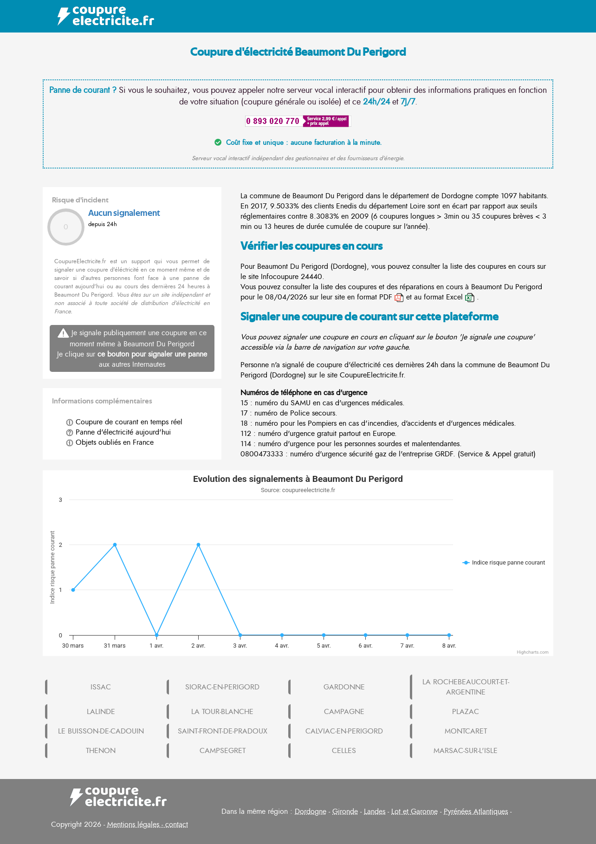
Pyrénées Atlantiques (476, 811)
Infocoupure (279, 277)
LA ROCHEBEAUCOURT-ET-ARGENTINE (465, 687)
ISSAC (101, 687)
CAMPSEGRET (223, 751)
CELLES (344, 751)
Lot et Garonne (414, 811)
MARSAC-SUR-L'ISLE (466, 751)
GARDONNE (344, 687)
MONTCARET (466, 731)
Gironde (345, 811)
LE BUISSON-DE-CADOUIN (101, 731)
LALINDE (101, 712)
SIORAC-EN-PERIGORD (222, 687)
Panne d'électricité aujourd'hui (118, 432)
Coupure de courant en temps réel (124, 422)
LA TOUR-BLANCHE (222, 712)
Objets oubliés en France (110, 442)
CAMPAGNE (344, 712)
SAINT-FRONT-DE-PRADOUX (222, 731)
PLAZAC (465, 712)
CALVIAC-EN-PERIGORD (344, 731)
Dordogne (310, 811)
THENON (101, 751)
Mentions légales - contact (147, 824)
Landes (374, 811)
